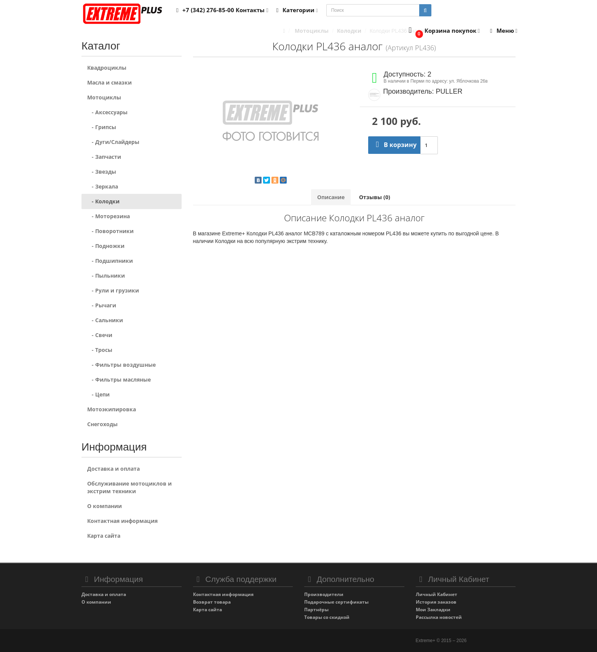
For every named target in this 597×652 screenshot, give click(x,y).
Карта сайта (103, 535)
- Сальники (105, 320)
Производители (323, 594)
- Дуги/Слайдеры (113, 141)
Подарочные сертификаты (336, 602)
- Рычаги (101, 305)
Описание (331, 197)
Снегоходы (102, 424)
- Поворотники (110, 231)
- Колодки (103, 201)
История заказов (436, 602)
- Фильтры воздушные (121, 364)
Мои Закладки (433, 609)
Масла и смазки (109, 82)
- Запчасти (104, 156)
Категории (296, 10)
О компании (104, 506)
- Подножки (106, 245)
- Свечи (99, 335)
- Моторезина (108, 216)
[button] (442, 31)
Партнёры (316, 609)
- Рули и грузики (113, 290)
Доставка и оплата (113, 468)
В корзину (394, 145)
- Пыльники (106, 275)
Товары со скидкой (327, 617)
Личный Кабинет (436, 594)
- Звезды (101, 171)
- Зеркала (102, 186)
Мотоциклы (104, 97)
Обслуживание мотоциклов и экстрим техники (129, 487)
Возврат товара (212, 602)
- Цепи (98, 394)
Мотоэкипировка (111, 409)
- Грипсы (101, 127)
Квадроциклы (106, 67)
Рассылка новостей (439, 617)
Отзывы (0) (374, 197)
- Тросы (99, 349)
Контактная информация (122, 520)
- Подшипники (110, 260)
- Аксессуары (107, 112)
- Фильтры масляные (119, 379)
